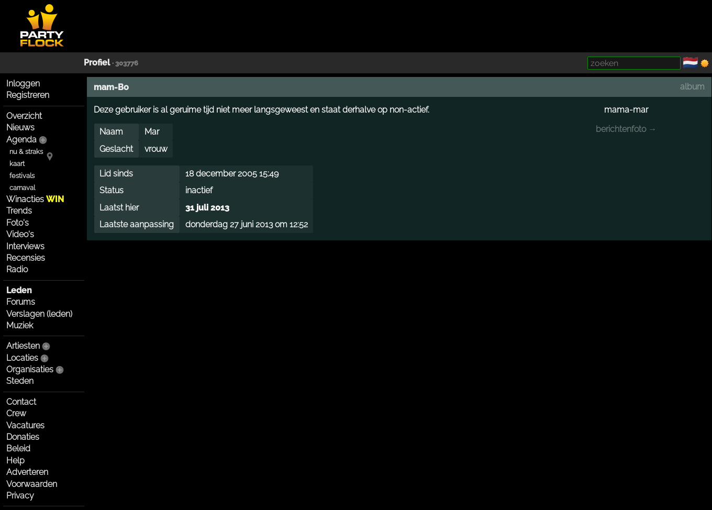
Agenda (21, 140)
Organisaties (29, 369)
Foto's (17, 223)
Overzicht (24, 116)
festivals (22, 176)
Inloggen (23, 83)
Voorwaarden (31, 484)
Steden (20, 381)
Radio (17, 269)
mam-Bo (111, 87)
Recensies (25, 258)
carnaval (22, 188)
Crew (16, 413)
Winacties (35, 199)
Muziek (19, 325)
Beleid (18, 448)
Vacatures (25, 425)
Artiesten (23, 346)
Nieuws (20, 127)
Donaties (22, 437)
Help (15, 460)
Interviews (25, 246)
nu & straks (26, 152)
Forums (20, 302)
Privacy (20, 496)
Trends (19, 211)
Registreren (27, 95)
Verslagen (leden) (39, 314)
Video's (20, 234)
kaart (17, 164)
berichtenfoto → (626, 129)
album (692, 87)
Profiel (97, 63)
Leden (19, 290)
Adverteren (27, 472)
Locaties (22, 358)
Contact (21, 402)
